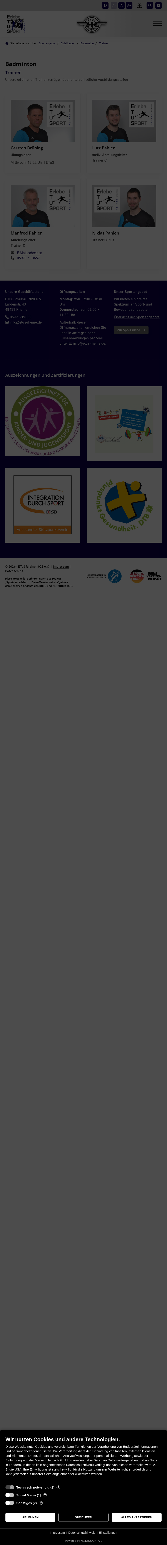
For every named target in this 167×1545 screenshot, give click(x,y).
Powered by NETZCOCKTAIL (83, 1540)
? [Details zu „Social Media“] (45, 1495)
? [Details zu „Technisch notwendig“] (58, 1487)
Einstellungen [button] (108, 1532)
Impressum (57, 1532)
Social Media (26, 1495)
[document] (83, 1459)
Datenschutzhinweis (81, 1532)
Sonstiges (24, 1503)
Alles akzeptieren (136, 1517)
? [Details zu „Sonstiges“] (41, 1503)
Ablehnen (30, 1517)
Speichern (83, 1517)
